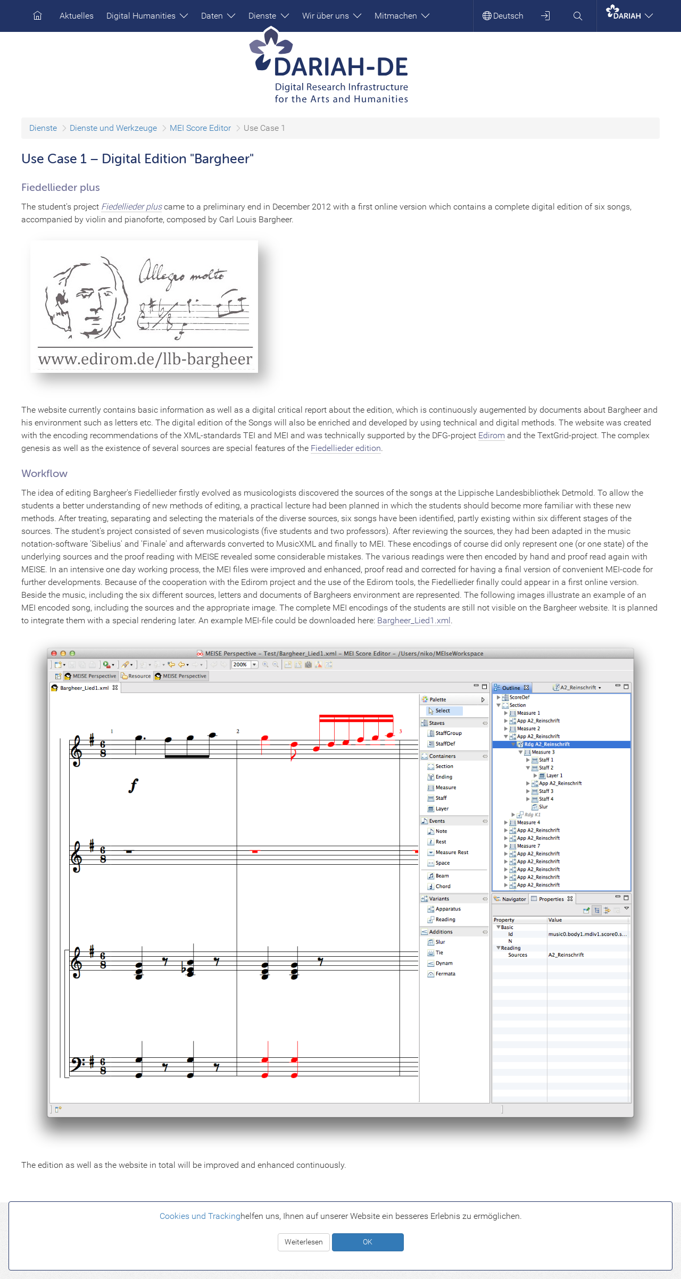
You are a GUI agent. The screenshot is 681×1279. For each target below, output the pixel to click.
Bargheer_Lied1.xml (414, 620)
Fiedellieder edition (346, 448)
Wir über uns (332, 16)
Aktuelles (77, 16)
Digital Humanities (147, 16)
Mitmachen (402, 16)
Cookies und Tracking (200, 1216)
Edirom (491, 435)
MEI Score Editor (200, 128)
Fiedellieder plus (131, 207)
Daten (218, 16)
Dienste (268, 16)
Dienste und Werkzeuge (113, 128)
